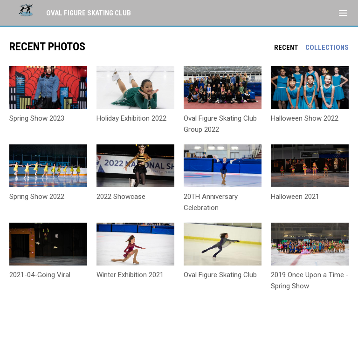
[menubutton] (343, 13)
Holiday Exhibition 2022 (131, 118)
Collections (327, 47)
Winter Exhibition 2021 (130, 275)
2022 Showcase (120, 196)
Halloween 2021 (295, 196)
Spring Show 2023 (36, 118)
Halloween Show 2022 (304, 118)
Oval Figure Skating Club (220, 275)
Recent (286, 47)
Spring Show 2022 (36, 196)
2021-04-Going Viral (39, 275)
